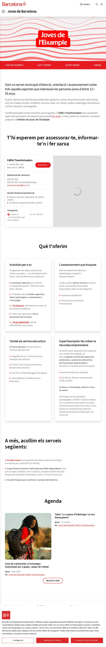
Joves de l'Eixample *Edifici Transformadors (27, 574)
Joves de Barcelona (22, 11)
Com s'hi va (44, 166)
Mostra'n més (53, 580)
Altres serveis (72, 65)
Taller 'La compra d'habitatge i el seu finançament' (75, 516)
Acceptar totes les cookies (87, 640)
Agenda (97, 65)
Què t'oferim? (44, 65)
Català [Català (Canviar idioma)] (85, 5)
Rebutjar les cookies (52, 640)
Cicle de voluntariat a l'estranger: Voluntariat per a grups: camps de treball (27, 565)
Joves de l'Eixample (14, 65)
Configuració (18, 640)
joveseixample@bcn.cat (18, 185)
